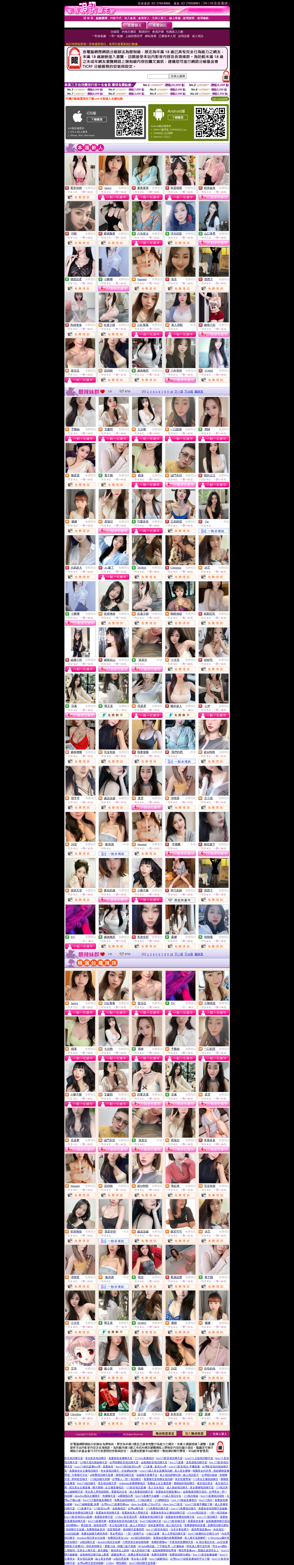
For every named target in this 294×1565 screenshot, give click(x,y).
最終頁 (199, 391)
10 (171, 391)
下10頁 (188, 391)
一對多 (192, 325)
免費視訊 (90, 188)
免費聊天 (124, 706)
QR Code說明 (220, 98)
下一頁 (178, 391)
